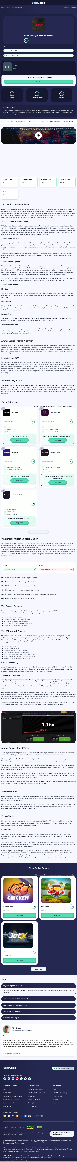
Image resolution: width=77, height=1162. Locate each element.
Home (2, 7)
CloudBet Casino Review (48, 421)
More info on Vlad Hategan (10, 1053)
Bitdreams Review (8, 461)
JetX (4, 952)
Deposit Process (68, 121)
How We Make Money (60, 1093)
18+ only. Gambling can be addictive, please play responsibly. (53, 406)
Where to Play (32, 121)
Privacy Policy (32, 1103)
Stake (14, 68)
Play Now (39, 82)
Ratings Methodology (10, 1103)
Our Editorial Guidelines (11, 1099)
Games (8, 7)
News (55, 1103)
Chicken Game (8, 907)
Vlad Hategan (16, 1028)
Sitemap (55, 1099)
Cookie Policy (32, 1106)
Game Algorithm (20, 121)
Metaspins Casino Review (10, 503)
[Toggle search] (74, 2)
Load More (38, 532)
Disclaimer (31, 1096)
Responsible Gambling (35, 1089)
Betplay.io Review (8, 421)
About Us (6, 1089)
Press (54, 1089)
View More (38, 969)
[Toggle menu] (3, 2)
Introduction (9, 121)
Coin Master (45, 907)
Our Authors (7, 1093)
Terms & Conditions (34, 1099)
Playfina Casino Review (48, 461)
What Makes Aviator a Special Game (50, 121)
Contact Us (7, 1106)
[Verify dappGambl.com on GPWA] (30, 1127)
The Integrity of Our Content (12, 1096)
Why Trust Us (57, 1096)
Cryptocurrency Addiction (36, 1093)
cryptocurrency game (32, 209)
